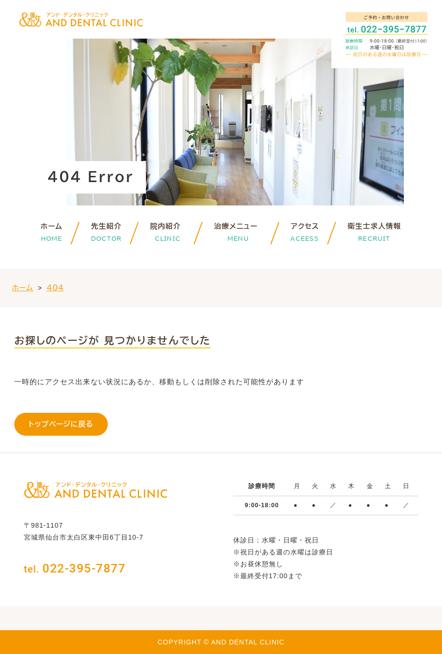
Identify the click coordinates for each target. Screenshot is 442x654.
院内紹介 (167, 226)
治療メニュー (238, 226)
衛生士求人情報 (374, 226)
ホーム (51, 226)
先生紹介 (106, 226)
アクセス (305, 226)
